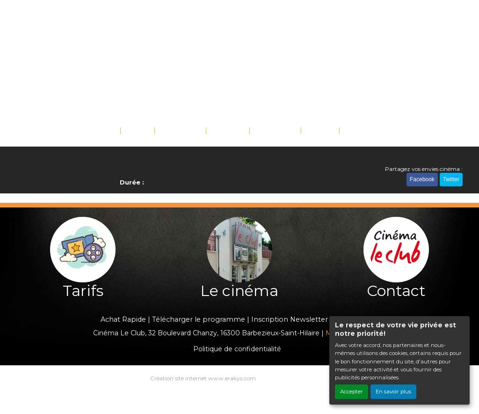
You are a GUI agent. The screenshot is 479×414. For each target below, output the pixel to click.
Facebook (422, 179)
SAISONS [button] (225, 129)
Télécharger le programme (198, 319)
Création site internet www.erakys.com (203, 378)
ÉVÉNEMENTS (180, 129)
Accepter (351, 391)
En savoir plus (393, 391)
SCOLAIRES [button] (273, 129)
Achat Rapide (123, 319)
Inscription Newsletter (289, 319)
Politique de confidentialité (237, 349)
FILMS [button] (135, 129)
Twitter (451, 179)
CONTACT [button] (360, 129)
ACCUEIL (102, 129)
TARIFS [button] (318, 129)
